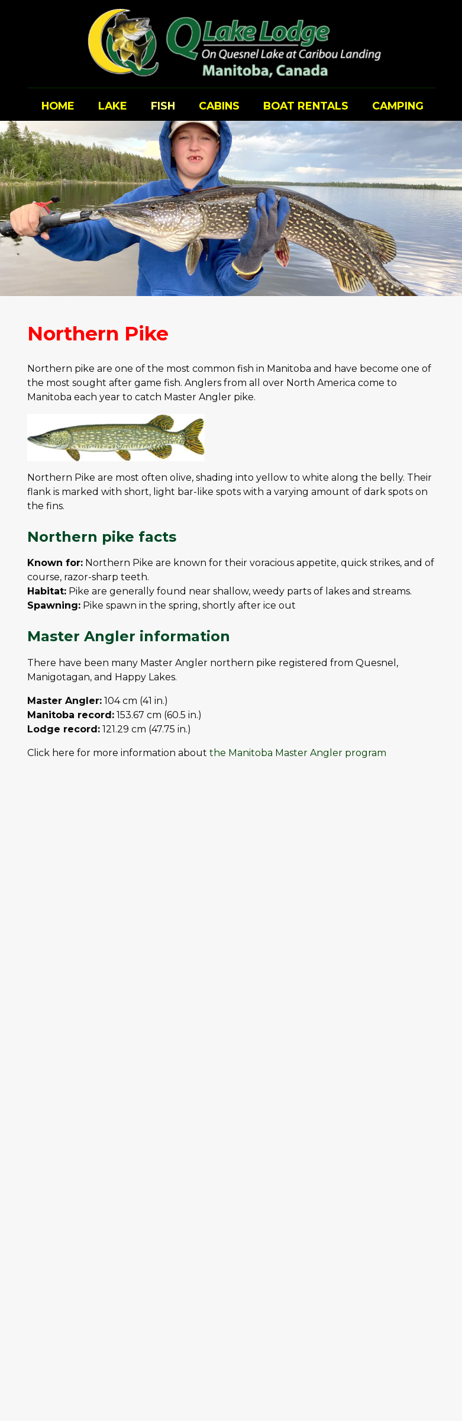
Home (58, 105)
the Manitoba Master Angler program (297, 752)
